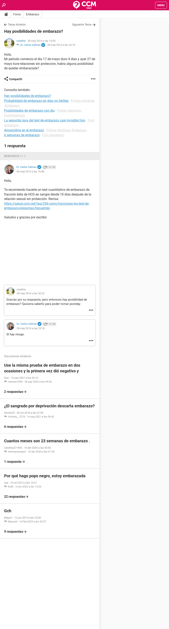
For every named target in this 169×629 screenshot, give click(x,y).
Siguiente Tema (81, 24)
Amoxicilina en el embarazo (24, 130)
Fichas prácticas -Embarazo (66, 130)
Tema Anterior (17, 24)
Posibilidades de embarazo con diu (29, 110)
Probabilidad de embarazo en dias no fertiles (36, 101)
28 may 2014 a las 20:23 (30, 293)
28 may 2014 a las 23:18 (61, 44)
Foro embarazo (53, 135)
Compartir (15, 79)
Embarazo (32, 14)
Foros (17, 14)
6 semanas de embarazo (22, 135)
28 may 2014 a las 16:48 (30, 171)
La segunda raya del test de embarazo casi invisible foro (44, 120)
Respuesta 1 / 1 (15, 156)
